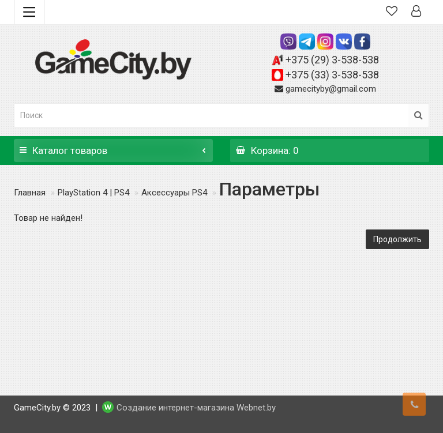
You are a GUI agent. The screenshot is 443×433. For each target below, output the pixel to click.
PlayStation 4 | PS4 (93, 192)
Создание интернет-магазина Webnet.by (196, 407)
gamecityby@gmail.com (331, 89)
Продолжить (397, 239)
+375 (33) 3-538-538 (332, 75)
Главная (30, 192)
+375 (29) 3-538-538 (332, 60)
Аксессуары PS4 (174, 192)
